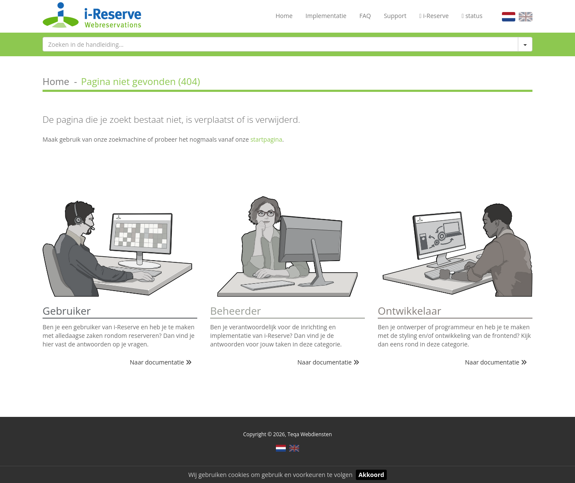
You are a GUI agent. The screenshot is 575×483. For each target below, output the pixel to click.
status (472, 16)
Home (284, 16)
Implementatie (326, 16)
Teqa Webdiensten (310, 434)
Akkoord (371, 475)
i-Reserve (434, 16)
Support (395, 16)
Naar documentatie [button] (161, 362)
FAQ (365, 16)
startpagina (266, 139)
